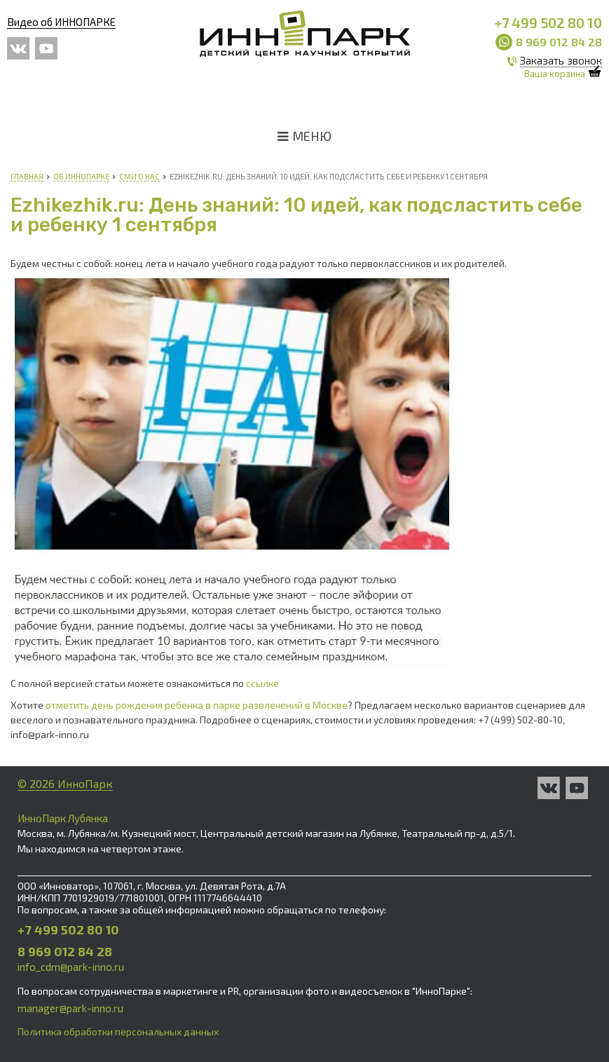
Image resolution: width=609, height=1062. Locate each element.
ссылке (262, 683)
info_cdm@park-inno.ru (71, 966)
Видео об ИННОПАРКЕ (61, 21)
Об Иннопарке (81, 176)
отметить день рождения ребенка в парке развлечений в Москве (197, 705)
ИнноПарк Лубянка (63, 818)
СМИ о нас (139, 176)
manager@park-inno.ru (70, 1008)
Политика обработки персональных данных (118, 1031)
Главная (27, 176)
